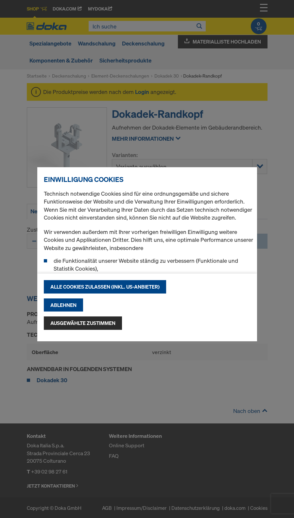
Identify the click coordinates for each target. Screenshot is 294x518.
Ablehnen (63, 305)
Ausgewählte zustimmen (82, 323)
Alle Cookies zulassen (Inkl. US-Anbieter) (105, 286)
